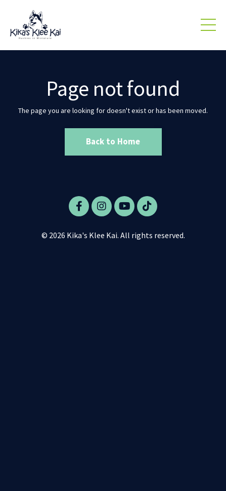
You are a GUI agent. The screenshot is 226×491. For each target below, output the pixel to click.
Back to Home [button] (113, 141)
